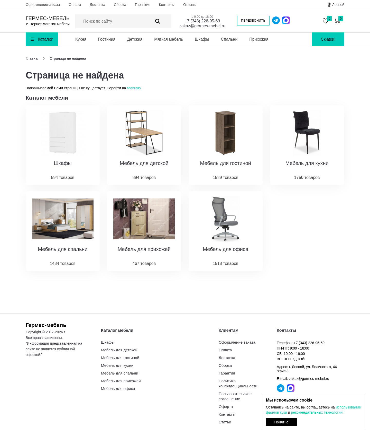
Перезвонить (253, 20)
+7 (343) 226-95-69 (202, 21)
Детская (134, 39)
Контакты (166, 5)
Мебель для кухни (117, 365)
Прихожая (258, 39)
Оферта (226, 406)
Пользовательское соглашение (235, 396)
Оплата (75, 5)
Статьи (225, 422)
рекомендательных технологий (317, 412)
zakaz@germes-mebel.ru (202, 26)
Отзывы (189, 5)
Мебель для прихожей (121, 381)
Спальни (229, 39)
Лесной (338, 5)
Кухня (80, 39)
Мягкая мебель (168, 39)
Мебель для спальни (119, 373)
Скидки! (328, 39)
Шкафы (202, 39)
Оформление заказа (43, 5)
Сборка (120, 5)
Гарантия (142, 5)
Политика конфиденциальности (238, 383)
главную (134, 88)
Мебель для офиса (118, 388)
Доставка (97, 5)
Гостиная (106, 39)
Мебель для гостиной (120, 357)
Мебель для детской (119, 350)
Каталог (45, 39)
